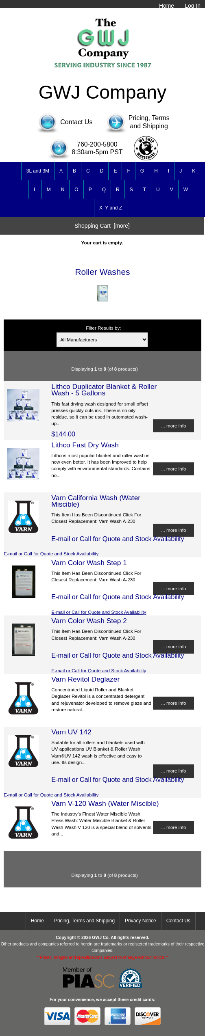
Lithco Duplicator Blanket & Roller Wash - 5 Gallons (104, 389)
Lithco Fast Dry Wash (85, 445)
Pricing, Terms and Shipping (84, 921)
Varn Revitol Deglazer (85, 679)
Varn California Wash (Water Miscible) (95, 501)
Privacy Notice (140, 921)
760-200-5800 (97, 144)
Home (166, 5)
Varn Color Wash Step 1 (89, 563)
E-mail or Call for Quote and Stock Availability (51, 553)
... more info (173, 425)
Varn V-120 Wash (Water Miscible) (105, 803)
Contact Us (178, 921)
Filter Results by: (103, 327)
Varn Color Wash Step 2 (89, 621)
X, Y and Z (110, 208)
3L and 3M (37, 171)
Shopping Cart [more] (102, 225)
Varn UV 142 (71, 732)
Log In (193, 5)
